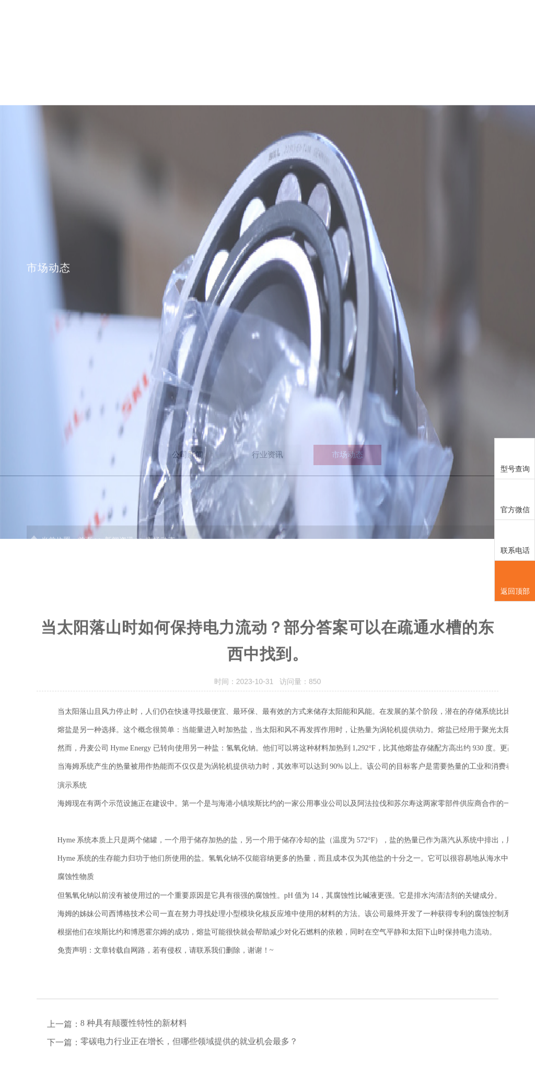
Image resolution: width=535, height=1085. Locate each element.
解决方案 (302, 24)
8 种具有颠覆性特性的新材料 (133, 1064)
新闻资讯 (420, 24)
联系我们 (479, 24)
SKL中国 (243, 24)
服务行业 (361, 24)
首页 (184, 24)
